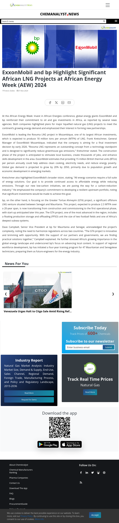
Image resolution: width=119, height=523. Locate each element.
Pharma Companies (18, 477)
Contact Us (14, 483)
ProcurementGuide (18, 504)
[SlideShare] (98, 472)
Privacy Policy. (27, 516)
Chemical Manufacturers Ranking (21, 471)
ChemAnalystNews (59, 14)
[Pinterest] (104, 472)
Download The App (18, 488)
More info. (39, 519)
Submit (108, 347)
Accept (95, 515)
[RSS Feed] (80, 482)
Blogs (12, 498)
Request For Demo (29, 399)
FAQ (11, 493)
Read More (90, 392)
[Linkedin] (86, 472)
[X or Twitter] (92, 472)
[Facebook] (80, 472)
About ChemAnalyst (18, 464)
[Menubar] (108, 5)
